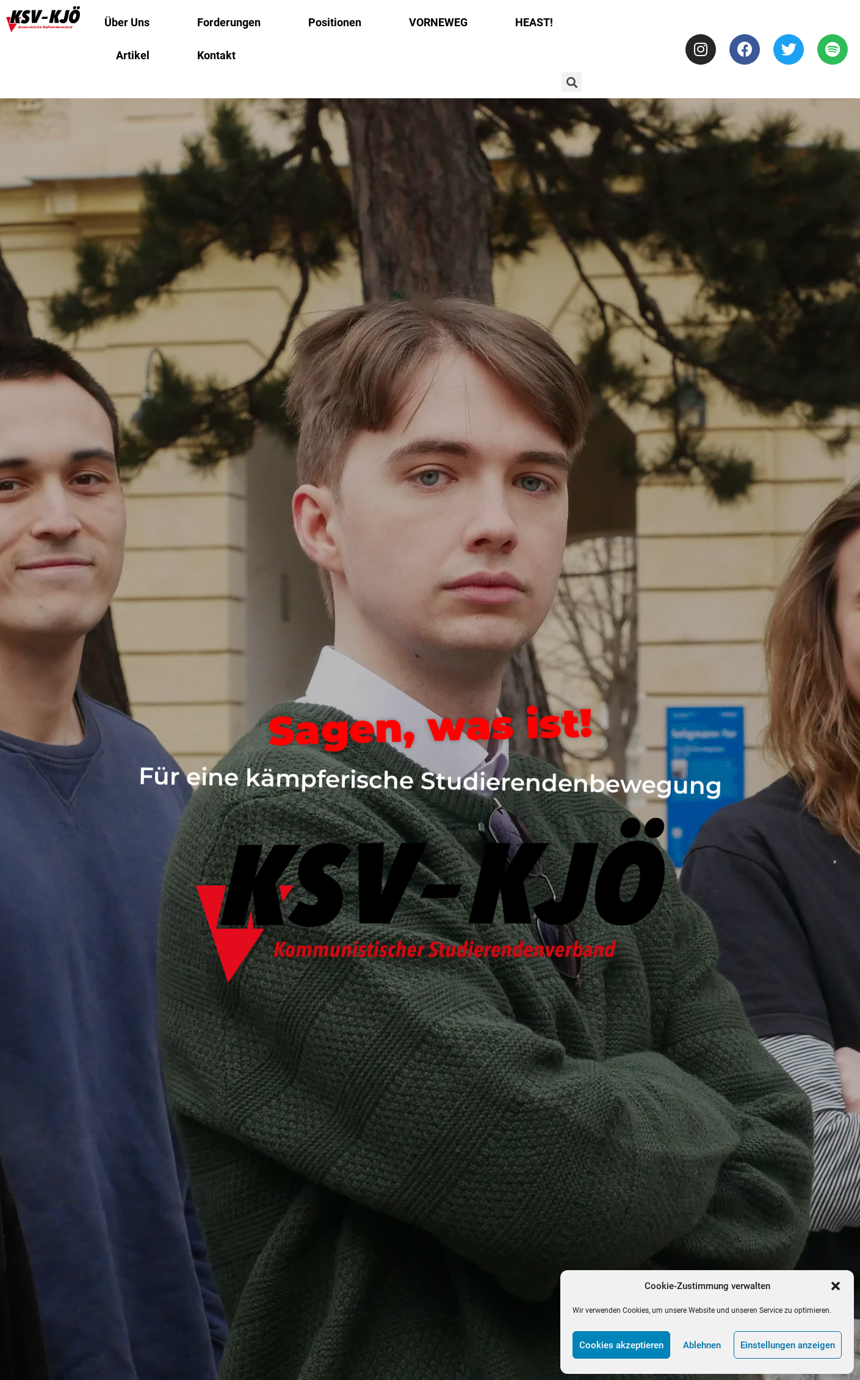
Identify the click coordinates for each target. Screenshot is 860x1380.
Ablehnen (702, 1345)
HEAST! (534, 22)
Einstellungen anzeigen (787, 1345)
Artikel (133, 55)
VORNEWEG (438, 22)
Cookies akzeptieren (621, 1345)
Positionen (334, 22)
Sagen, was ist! (429, 726)
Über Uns (127, 22)
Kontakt (216, 55)
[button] (835, 1286)
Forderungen (229, 22)
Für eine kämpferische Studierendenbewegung (430, 781)
